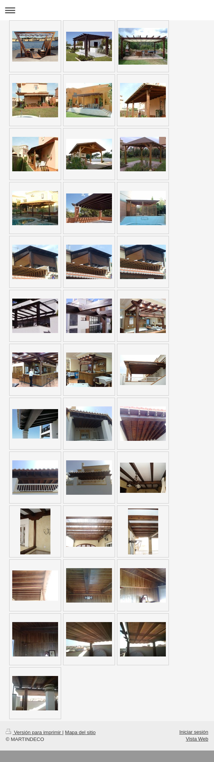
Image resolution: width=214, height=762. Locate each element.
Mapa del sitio (80, 732)
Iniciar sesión (193, 732)
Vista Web (197, 739)
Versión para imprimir (34, 732)
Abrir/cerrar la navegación (107, 10)
